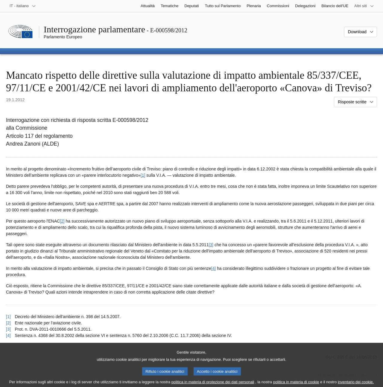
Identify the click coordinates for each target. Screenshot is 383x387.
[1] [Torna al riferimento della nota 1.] (8, 316)
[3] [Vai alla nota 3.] (211, 244)
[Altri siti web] (364, 6)
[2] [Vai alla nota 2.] (62, 221)
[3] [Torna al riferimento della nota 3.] (8, 329)
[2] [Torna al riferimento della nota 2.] (8, 323)
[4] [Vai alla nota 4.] (213, 268)
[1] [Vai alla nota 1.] (143, 175)
